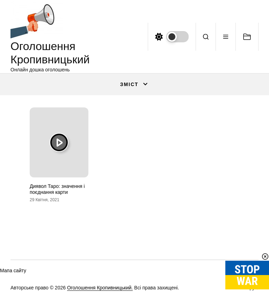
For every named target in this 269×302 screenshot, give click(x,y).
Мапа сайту (13, 270)
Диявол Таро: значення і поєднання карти (57, 189)
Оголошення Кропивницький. (100, 287)
